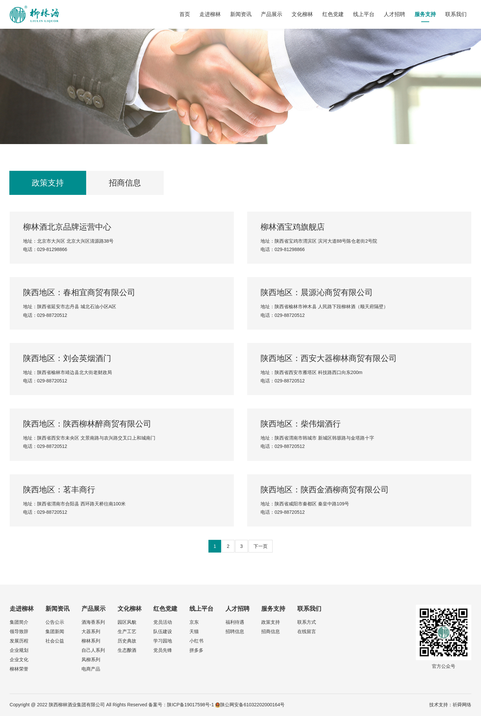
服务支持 (425, 14)
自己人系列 (93, 650)
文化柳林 (302, 14)
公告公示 (54, 622)
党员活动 (162, 622)
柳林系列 (91, 640)
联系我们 (456, 14)
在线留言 (306, 631)
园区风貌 (127, 622)
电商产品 (91, 669)
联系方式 (306, 622)
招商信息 (125, 182)
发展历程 (19, 640)
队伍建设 (162, 631)
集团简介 (19, 622)
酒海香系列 (93, 622)
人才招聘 (394, 14)
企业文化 (19, 659)
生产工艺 (127, 631)
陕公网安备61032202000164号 (250, 704)
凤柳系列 (91, 659)
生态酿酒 (127, 650)
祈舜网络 (462, 704)
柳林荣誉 (19, 669)
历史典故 (127, 640)
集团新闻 (54, 631)
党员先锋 (162, 650)
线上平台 (363, 14)
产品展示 (271, 14)
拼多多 (196, 650)
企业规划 (19, 650)
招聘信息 (234, 631)
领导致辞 (19, 631)
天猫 (194, 631)
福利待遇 (234, 622)
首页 (184, 14)
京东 (194, 622)
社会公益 (54, 640)
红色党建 (333, 14)
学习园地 (162, 640)
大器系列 (91, 631)
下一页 (261, 546)
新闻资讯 (241, 14)
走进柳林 (210, 14)
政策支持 (48, 182)
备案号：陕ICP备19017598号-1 (181, 704)
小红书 (196, 640)
